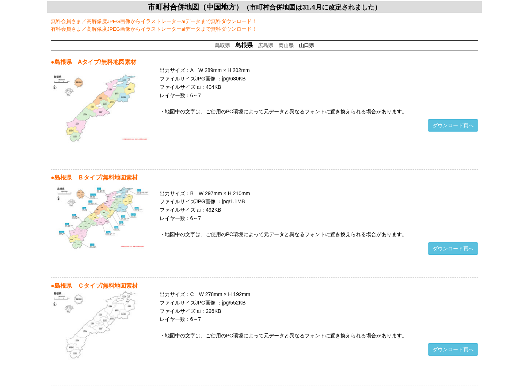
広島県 (265, 45)
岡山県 (286, 45)
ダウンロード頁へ (453, 125)
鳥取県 (222, 45)
